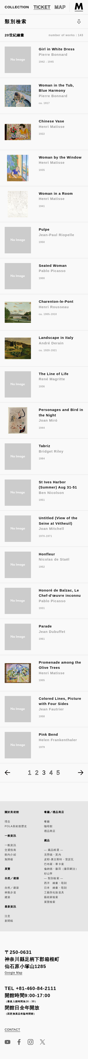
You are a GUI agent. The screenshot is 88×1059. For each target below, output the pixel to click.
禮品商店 (50, 831)
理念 (7, 821)
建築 (7, 897)
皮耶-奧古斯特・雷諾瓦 (59, 859)
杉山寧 (48, 873)
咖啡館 (48, 826)
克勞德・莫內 (52, 854)
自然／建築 (12, 878)
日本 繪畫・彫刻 (55, 887)
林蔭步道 (10, 892)
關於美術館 (12, 812)
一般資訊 (10, 835)
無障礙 (9, 859)
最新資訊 (10, 906)
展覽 (7, 868)
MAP (60, 7)
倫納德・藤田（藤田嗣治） (61, 868)
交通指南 (10, 849)
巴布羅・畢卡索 (54, 864)
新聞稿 (9, 920)
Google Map (13, 972)
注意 (7, 916)
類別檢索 (43, 24)
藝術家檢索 (51, 897)
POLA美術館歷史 (16, 826)
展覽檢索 (50, 901)
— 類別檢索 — (53, 878)
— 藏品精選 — (53, 849)
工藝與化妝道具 (54, 892)
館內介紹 (10, 854)
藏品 (47, 840)
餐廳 (47, 821)
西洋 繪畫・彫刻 (55, 883)
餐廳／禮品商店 (54, 812)
